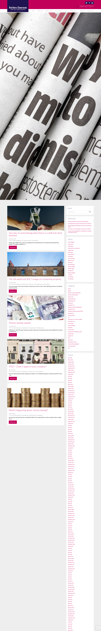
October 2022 (70, 443)
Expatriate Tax (71, 313)
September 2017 (71, 568)
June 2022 (70, 452)
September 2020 (71, 495)
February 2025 (71, 386)
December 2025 (71, 366)
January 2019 (70, 536)
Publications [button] (73, 10)
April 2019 (70, 529)
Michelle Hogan (40, 327)
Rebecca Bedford (71, 272)
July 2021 (70, 474)
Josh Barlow (70, 256)
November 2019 (71, 515)
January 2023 (70, 437)
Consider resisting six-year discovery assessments (78, 221)
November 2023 (71, 417)
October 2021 (70, 468)
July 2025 (70, 376)
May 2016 (70, 601)
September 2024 (71, 396)
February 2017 (71, 583)
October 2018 (70, 542)
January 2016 (70, 609)
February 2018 (71, 558)
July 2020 (70, 499)
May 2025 (70, 380)
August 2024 (70, 398)
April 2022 (70, 456)
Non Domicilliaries (71, 325)
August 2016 (70, 595)
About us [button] (40, 10)
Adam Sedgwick (71, 242)
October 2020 (70, 493)
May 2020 (70, 503)
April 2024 (70, 407)
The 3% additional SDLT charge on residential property (35, 279)
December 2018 (71, 538)
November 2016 (71, 589)
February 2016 (71, 607)
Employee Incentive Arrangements (75, 307)
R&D (69, 337)
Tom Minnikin (70, 276)
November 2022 (71, 441)
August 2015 (70, 620)
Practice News (71, 329)
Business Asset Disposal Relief (74, 292)
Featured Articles (27, 240)
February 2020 (71, 509)
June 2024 (70, 402)
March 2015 (70, 630)
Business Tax (19, 284)
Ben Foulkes (70, 252)
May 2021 (70, 478)
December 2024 (71, 390)
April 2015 (70, 628)
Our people (58, 10)
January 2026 (70, 364)
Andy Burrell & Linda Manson (74, 248)
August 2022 (70, 448)
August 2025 (70, 374)
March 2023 (70, 433)
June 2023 (70, 427)
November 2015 (71, 613)
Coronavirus (70, 303)
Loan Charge (70, 323)
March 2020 (70, 507)
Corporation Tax (25, 327)
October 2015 (70, 615)
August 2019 (70, 521)
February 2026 (71, 362)
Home (33, 10)
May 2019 (70, 527)
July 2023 (70, 425)
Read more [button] (13, 247)
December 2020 (71, 488)
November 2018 (71, 540)
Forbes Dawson (35, 240)
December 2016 (71, 587)
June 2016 (70, 599)
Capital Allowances (72, 299)
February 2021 (71, 484)
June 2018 (70, 550)
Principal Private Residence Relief (75, 331)
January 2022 (70, 462)
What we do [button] (49, 10)
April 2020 (70, 505)
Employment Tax (19, 240)
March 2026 (70, 359)
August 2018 (70, 546)
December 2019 (71, 513)
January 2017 (70, 585)
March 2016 (70, 605)
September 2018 (71, 544)
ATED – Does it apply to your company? (27, 366)
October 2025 (70, 370)
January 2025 (70, 388)
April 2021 (70, 480)
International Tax (71, 321)
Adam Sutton (70, 244)
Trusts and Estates (37, 284)
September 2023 (71, 421)
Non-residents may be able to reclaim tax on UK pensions (79, 223)
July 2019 (70, 523)
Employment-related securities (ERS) (75, 311)
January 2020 (70, 511)
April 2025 (70, 382)
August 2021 (70, 472)
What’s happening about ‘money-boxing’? (28, 410)
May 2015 (70, 626)
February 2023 (71, 435)
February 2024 (71, 411)
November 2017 (71, 564)
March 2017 (70, 581)
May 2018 (70, 552)
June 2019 (70, 525)
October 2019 (70, 517)
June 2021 (70, 476)
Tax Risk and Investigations (73, 344)
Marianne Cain (71, 260)
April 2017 (70, 579)
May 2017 (70, 577)
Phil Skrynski (70, 270)
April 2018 (70, 554)
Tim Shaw (70, 274)
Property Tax (30, 284)
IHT (68, 317)
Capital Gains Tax (71, 301)
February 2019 (71, 534)
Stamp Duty (70, 339)
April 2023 (70, 431)
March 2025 (70, 384)
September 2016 (71, 593)
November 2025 (71, 368)
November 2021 (71, 466)
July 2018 (70, 548)
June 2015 (70, 624)
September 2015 (71, 617)
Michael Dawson (71, 264)
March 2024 (70, 409)
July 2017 (70, 572)
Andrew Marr (40, 415)
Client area (90, 10)
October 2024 (70, 394)
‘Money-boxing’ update (20, 322)
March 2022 (70, 458)
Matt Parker (70, 262)
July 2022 (70, 450)
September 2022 (71, 445)
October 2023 (70, 419)
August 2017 (70, 570)
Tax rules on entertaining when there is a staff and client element (35, 234)
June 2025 (70, 378)
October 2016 (70, 591)
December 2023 (71, 415)
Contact (82, 10)
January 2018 (70, 560)
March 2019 (70, 531)
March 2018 (70, 556)
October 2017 (70, 566)
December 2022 (71, 439)
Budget (69, 290)
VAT (69, 348)
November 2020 (71, 491)
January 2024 (70, 413)
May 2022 (70, 454)
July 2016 (70, 597)
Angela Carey (70, 250)
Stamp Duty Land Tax (72, 342)
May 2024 (70, 405)
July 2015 (70, 622)
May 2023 (70, 429)
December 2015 (71, 611)
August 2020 (70, 497)
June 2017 (70, 574)
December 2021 (71, 464)
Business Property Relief (73, 294)
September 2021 (71, 470)
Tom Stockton (70, 279)
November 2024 (71, 392)
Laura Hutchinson (46, 284)
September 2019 (71, 519)
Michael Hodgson (71, 266)
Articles (14, 240)
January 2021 (70, 486)
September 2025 (71, 372)
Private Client (25, 284)
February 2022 (71, 460)
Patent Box (70, 327)
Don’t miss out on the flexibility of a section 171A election (79, 228)
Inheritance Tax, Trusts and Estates (75, 319)
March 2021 (70, 482)
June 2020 (70, 501)
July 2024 (70, 400)
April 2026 (70, 357)
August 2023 (70, 423)
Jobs (66, 10)
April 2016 (70, 603)
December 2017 (71, 562)
